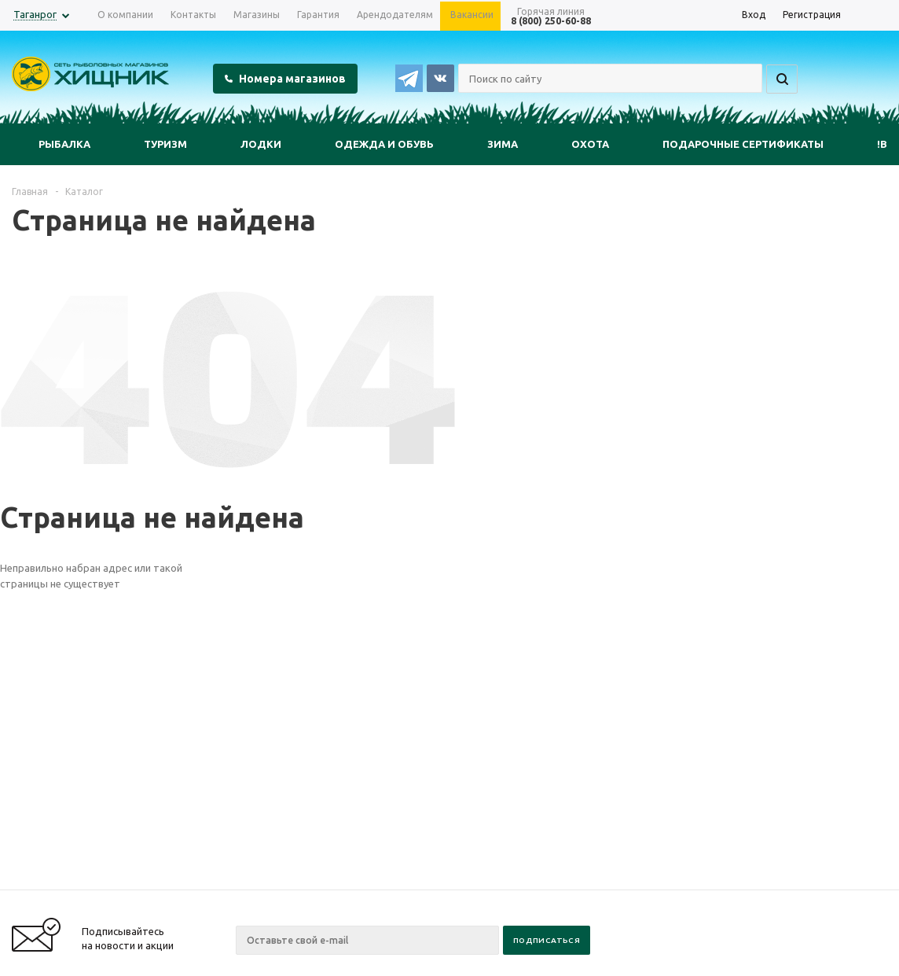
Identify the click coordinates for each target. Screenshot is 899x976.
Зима (502, 143)
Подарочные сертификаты (743, 143)
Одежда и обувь (384, 143)
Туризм (165, 143)
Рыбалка (64, 143)
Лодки (260, 143)
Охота (590, 143)
